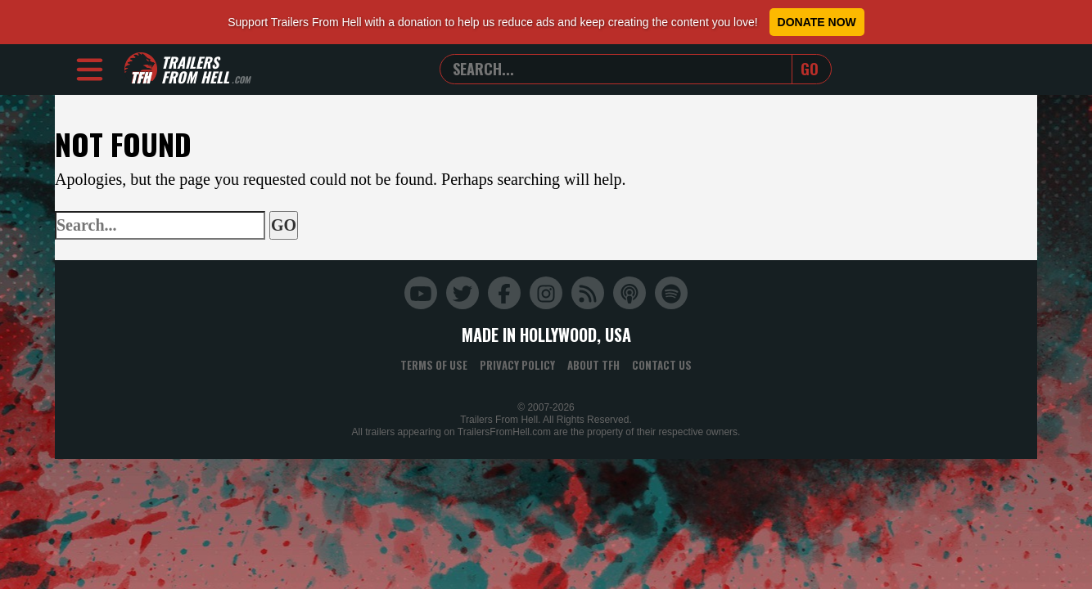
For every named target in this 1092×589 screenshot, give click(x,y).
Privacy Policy (517, 365)
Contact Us (662, 365)
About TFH (593, 365)
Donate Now (817, 22)
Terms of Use (433, 365)
